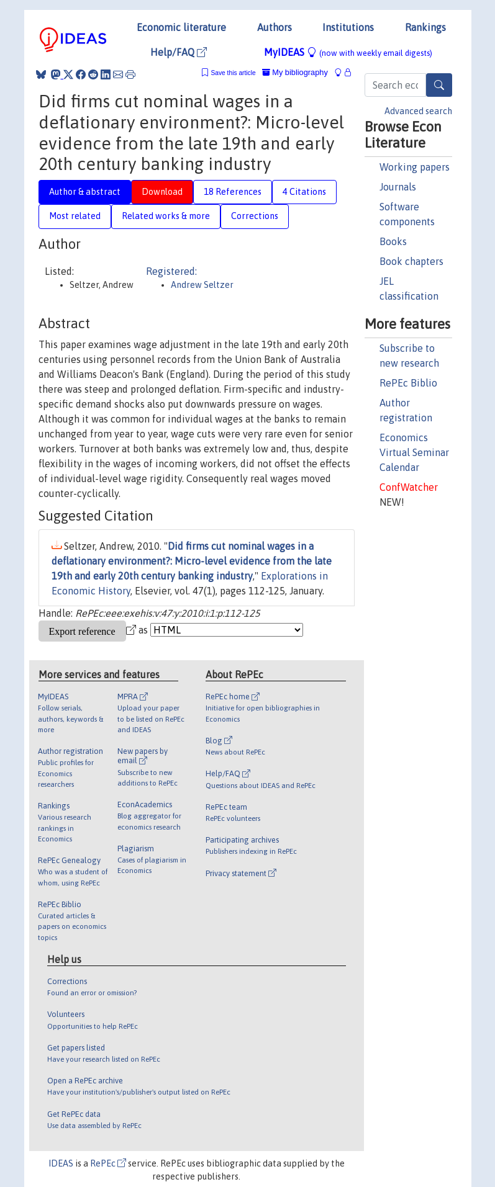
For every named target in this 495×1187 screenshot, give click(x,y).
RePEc (108, 1163)
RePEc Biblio (408, 382)
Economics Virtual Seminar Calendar (414, 452)
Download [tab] (162, 192)
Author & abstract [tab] (84, 192)
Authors (274, 27)
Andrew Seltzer (202, 285)
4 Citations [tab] (304, 192)
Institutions (348, 27)
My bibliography (295, 72)
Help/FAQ (178, 52)
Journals (397, 186)
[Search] (439, 85)
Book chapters (411, 261)
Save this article (233, 72)
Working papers (414, 166)
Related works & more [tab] (166, 216)
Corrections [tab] (254, 216)
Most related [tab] (75, 216)
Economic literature (181, 27)
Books (393, 241)
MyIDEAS (348, 52)
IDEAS (60, 1163)
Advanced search (418, 111)
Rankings (425, 27)
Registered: (171, 271)
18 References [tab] (232, 192)
